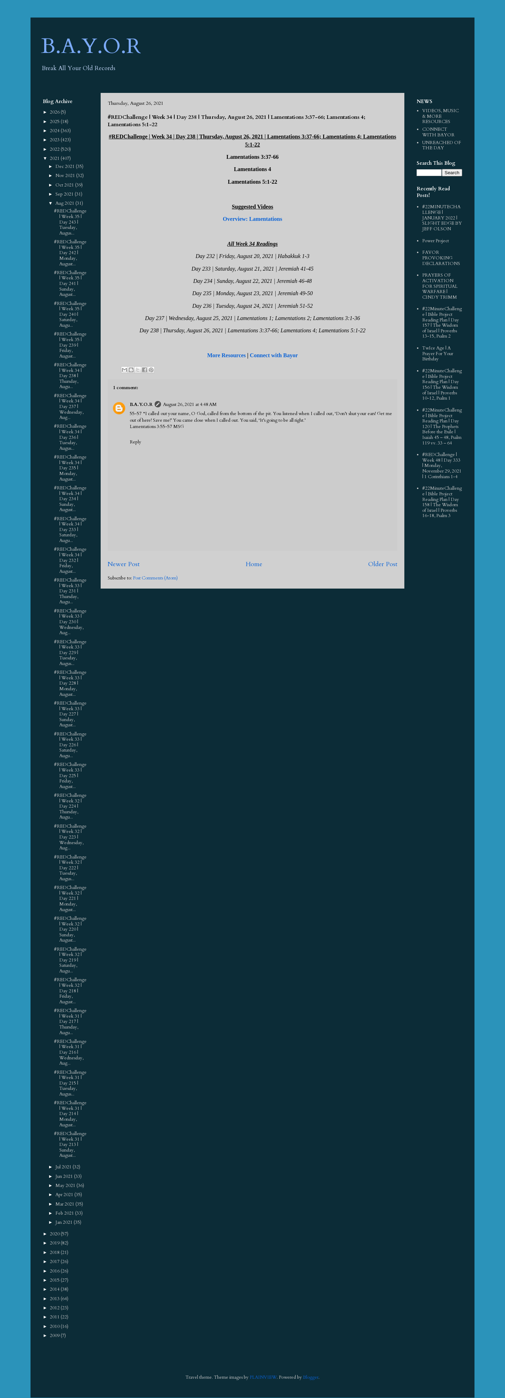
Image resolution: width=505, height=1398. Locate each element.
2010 (55, 1326)
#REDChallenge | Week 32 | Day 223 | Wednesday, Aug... (70, 837)
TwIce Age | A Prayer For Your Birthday (437, 353)
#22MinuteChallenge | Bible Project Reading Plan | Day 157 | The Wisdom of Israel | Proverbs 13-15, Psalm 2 (442, 322)
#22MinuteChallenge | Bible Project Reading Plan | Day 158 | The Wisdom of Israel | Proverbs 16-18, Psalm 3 (442, 502)
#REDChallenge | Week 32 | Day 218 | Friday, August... (70, 991)
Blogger (310, 1377)
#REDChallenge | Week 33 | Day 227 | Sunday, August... (70, 714)
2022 (55, 149)
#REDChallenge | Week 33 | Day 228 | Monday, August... (70, 683)
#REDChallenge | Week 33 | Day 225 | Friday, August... (70, 775)
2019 (55, 1243)
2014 (55, 1289)
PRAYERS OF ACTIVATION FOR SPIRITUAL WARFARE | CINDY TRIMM (440, 286)
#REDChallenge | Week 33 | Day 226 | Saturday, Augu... (70, 745)
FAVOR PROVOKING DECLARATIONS (441, 257)
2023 (55, 140)
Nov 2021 (65, 175)
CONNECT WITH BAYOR (438, 132)
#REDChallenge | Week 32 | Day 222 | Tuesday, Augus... (70, 868)
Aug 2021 (65, 203)
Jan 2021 (64, 1222)
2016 (55, 1271)
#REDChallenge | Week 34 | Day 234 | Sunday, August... (70, 499)
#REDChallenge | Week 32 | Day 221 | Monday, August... (70, 898)
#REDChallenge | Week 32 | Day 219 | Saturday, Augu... (70, 960)
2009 (55, 1335)
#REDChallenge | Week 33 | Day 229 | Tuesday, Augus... (70, 653)
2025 (55, 121)
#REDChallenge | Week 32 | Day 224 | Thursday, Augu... (70, 806)
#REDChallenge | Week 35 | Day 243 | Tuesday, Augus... (70, 222)
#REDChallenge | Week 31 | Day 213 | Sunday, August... (70, 1145)
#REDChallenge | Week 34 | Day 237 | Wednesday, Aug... (70, 407)
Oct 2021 (65, 185)
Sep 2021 (65, 194)
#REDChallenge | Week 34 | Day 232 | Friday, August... (70, 560)
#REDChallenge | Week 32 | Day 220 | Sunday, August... (70, 929)
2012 (55, 1308)
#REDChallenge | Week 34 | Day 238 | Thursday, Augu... (70, 376)
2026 (55, 112)
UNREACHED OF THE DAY (441, 145)
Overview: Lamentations (252, 219)
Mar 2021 (65, 1204)
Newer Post (124, 564)
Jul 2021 (64, 1167)
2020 (55, 1234)
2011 (55, 1317)
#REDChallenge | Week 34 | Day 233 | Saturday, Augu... (70, 530)
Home (253, 564)
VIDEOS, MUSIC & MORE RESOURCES (440, 116)
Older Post (382, 564)
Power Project (435, 241)
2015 (55, 1280)
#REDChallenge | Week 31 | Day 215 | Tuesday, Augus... (70, 1083)
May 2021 (65, 1185)
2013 (55, 1299)
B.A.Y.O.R (91, 46)
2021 (55, 158)
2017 (55, 1261)
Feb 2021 (65, 1213)
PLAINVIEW (263, 1377)
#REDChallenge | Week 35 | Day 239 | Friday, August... (70, 345)
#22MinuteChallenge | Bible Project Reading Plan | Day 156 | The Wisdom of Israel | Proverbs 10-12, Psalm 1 (442, 384)
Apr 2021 (64, 1195)
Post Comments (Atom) (155, 578)
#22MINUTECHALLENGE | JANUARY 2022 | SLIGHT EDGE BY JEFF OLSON (442, 218)
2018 (55, 1252)
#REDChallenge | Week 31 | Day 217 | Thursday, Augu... (70, 1021)
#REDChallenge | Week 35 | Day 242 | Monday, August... (70, 253)
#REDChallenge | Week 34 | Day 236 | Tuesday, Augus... (70, 437)
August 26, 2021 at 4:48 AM (190, 404)
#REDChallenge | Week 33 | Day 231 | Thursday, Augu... (70, 591)
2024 (55, 131)
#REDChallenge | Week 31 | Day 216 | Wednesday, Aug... (70, 1052)
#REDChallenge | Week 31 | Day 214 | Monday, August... (70, 1114)
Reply (135, 442)
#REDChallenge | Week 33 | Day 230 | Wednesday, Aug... (70, 622)
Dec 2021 (65, 166)
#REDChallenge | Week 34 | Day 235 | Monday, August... (70, 468)
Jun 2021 (64, 1176)
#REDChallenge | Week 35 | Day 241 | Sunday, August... (70, 284)
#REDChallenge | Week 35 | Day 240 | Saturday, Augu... (70, 314)
